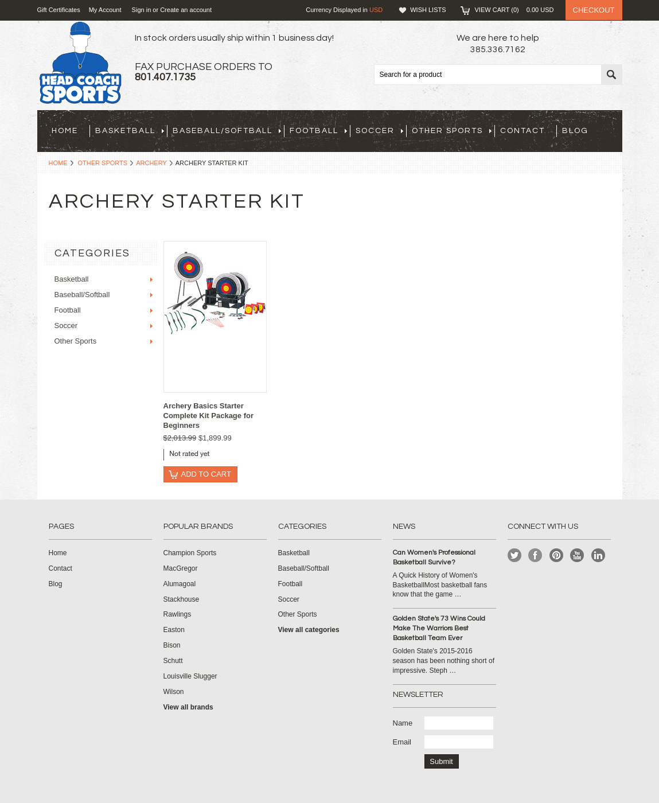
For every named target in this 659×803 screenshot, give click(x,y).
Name (403, 723)
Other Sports (452, 131)
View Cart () (514, 9)
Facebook (535, 555)
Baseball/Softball (227, 131)
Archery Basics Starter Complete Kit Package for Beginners (208, 416)
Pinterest (556, 555)
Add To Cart (206, 474)
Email (402, 742)
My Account (105, 9)
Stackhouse (181, 599)
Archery (151, 162)
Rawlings (177, 614)
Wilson (173, 692)
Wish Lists (428, 9)
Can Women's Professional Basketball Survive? (434, 557)
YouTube (577, 555)
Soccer (379, 131)
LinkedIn (598, 555)
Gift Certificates (58, 9)
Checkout (594, 10)
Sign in (141, 9)
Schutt (173, 661)
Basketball (129, 131)
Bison (172, 645)
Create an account (186, 9)
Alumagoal (179, 584)
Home (58, 162)
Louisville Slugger (190, 676)
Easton (174, 630)
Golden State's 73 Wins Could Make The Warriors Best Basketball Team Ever (439, 628)
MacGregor (180, 568)
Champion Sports (190, 553)
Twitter (515, 555)
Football (318, 131)
